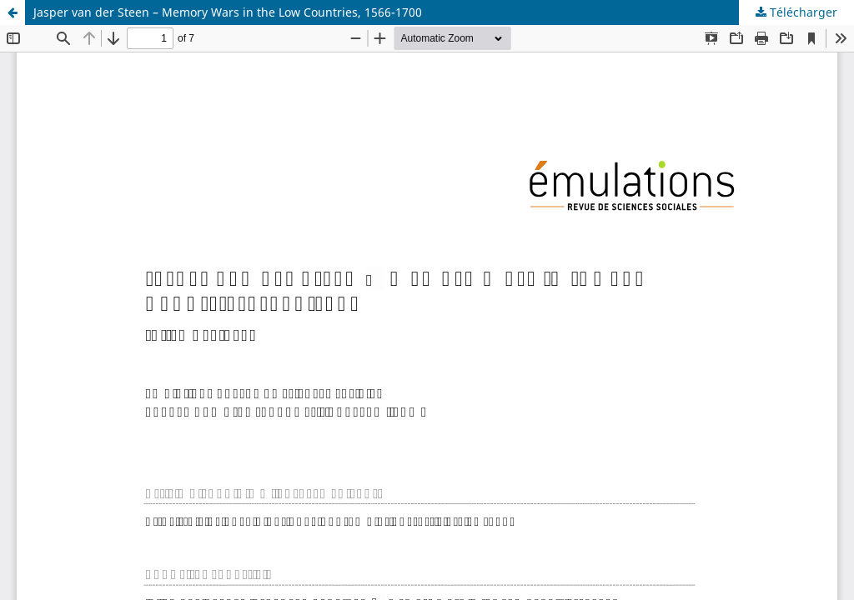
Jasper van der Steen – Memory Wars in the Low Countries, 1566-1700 (227, 12)
